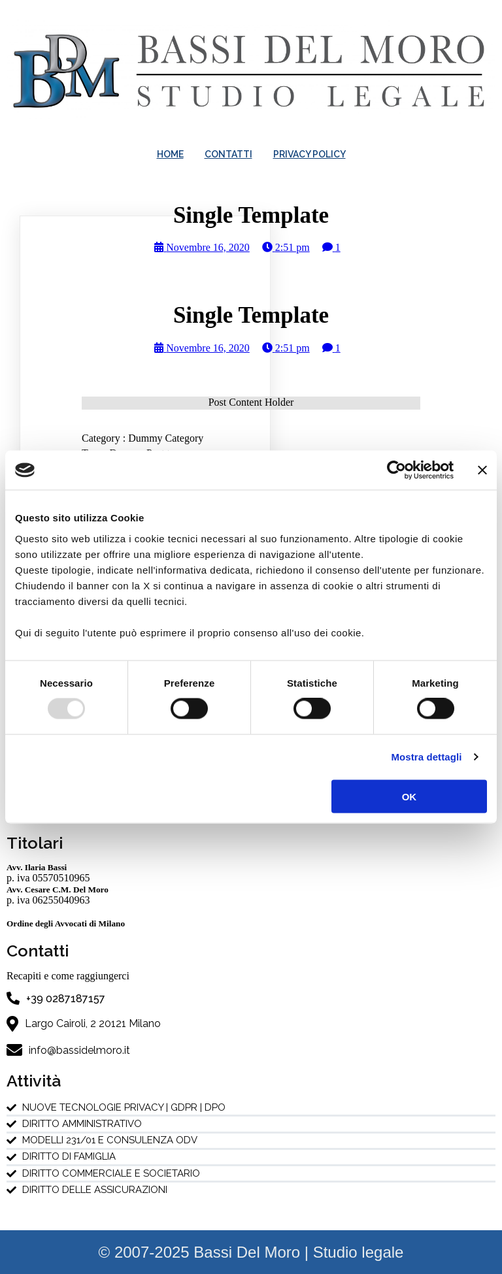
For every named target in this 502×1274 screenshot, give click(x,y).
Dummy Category (165, 438)
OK (409, 796)
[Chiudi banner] (482, 470)
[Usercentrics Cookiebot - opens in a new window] (396, 470)
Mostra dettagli (426, 756)
